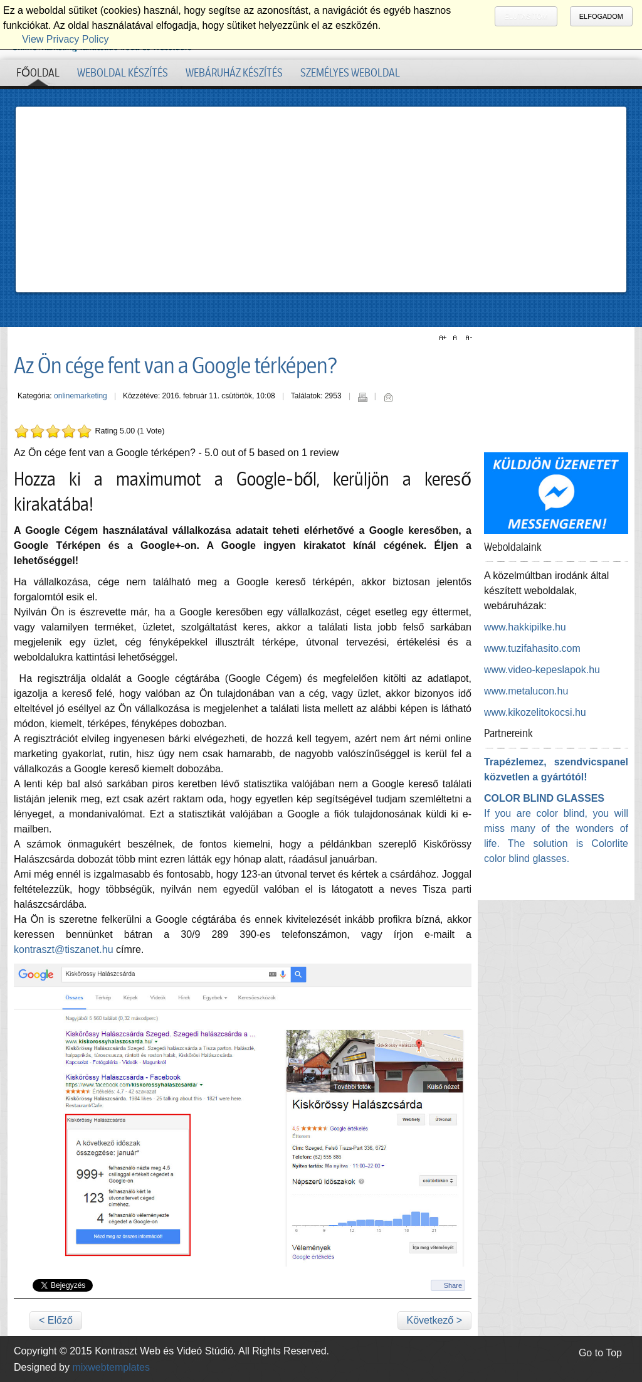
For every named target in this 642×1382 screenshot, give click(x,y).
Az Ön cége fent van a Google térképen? (176, 366)
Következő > (435, 1320)
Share (453, 1285)
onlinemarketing (80, 395)
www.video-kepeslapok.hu (542, 669)
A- (467, 338)
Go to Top (600, 1352)
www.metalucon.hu (526, 691)
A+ (444, 338)
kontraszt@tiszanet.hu (63, 949)
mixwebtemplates (111, 1367)
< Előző (56, 1320)
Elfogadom (601, 16)
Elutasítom (525, 16)
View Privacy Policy (65, 39)
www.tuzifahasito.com (532, 648)
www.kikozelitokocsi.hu (535, 712)
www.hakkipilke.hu (525, 627)
